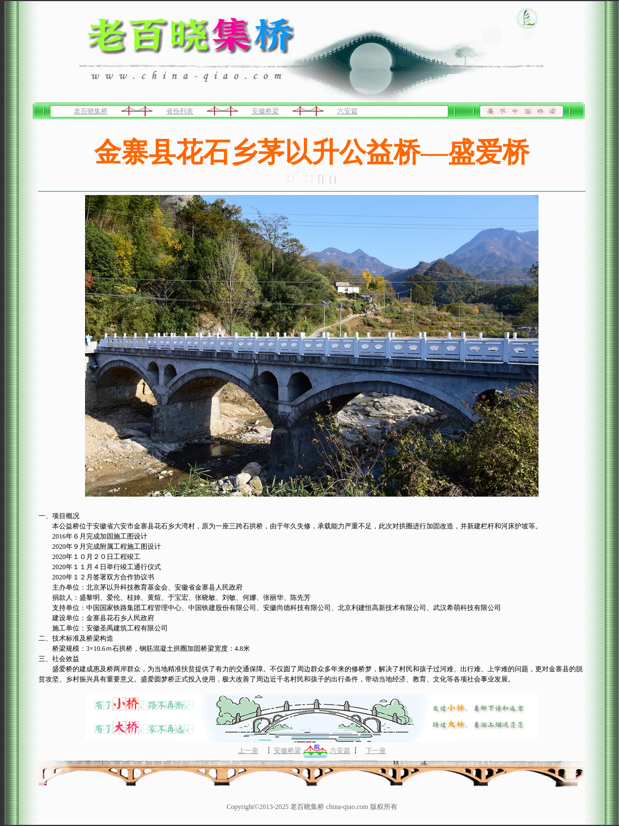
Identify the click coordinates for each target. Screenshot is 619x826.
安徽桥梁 (265, 111)
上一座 (248, 751)
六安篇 (347, 111)
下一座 (376, 751)
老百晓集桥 (91, 111)
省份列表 (179, 111)
